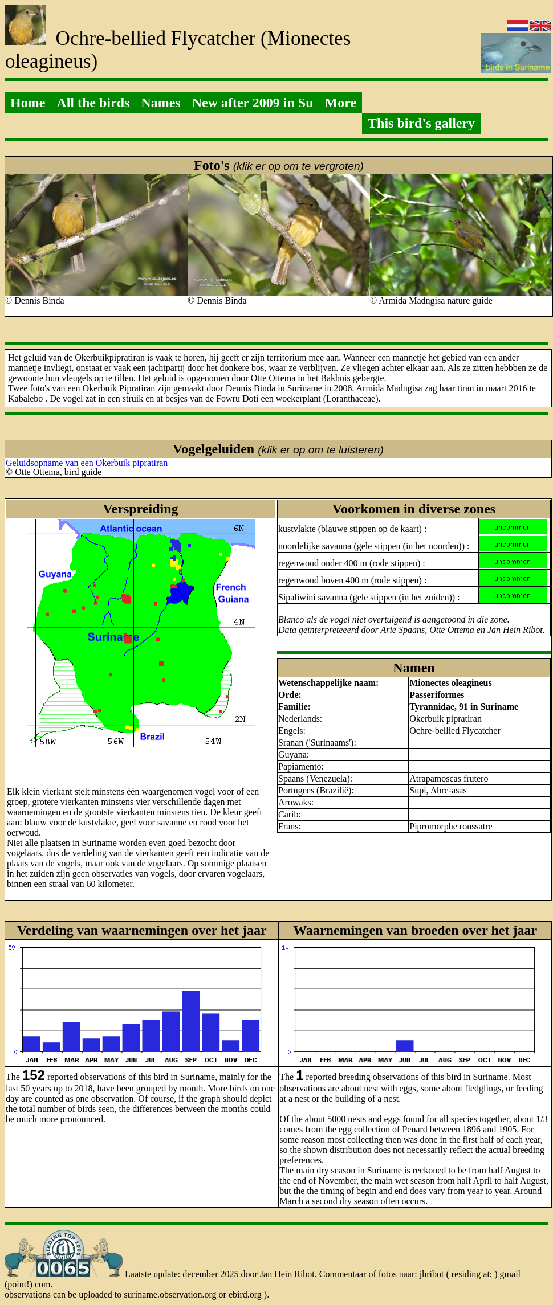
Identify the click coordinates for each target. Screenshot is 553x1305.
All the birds (92, 102)
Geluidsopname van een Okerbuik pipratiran (87, 463)
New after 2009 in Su (253, 102)
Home (27, 102)
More (341, 102)
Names (160, 102)
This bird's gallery (421, 123)
